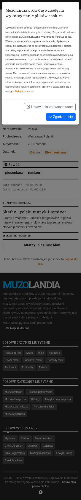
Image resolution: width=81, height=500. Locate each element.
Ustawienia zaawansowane (50, 107)
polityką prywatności (23, 91)
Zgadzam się (61, 117)
